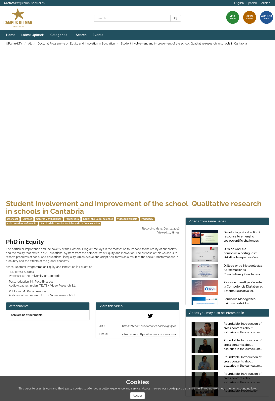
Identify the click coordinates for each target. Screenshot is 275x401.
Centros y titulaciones (48, 219)
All (30, 43)
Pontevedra (72, 219)
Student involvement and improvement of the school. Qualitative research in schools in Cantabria (184, 43)
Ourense (27, 219)
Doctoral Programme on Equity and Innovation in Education (76, 43)
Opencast (12, 219)
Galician (265, 3)
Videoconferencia (127, 219)
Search (81, 35)
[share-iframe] (149, 334)
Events (98, 35)
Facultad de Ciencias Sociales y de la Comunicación (70, 223)
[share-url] (149, 326)
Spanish (252, 3)
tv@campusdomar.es (31, 3)
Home (10, 35)
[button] (137, 306)
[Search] (175, 18)
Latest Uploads (32, 35)
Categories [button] (60, 35)
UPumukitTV (14, 43)
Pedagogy (147, 219)
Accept (137, 395)
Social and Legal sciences (98, 219)
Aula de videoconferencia (21, 223)
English (239, 3)
